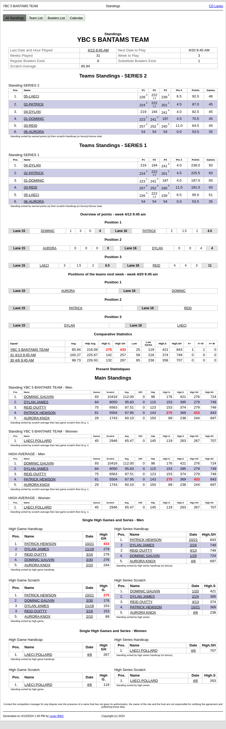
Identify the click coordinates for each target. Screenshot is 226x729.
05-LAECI (31, 96)
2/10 (89, 565)
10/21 (89, 544)
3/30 (89, 560)
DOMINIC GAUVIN (39, 397)
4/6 (193, 561)
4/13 (193, 550)
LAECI (44, 265)
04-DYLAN (32, 112)
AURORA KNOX (37, 418)
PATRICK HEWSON (39, 413)
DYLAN (157, 248)
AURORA (49, 248)
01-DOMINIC (34, 119)
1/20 (193, 556)
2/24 (193, 545)
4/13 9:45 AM (98, 50)
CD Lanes (216, 6)
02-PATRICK (34, 104)
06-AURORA (34, 132)
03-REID (30, 126)
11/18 (89, 549)
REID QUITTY (35, 407)
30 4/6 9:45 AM (22, 360)
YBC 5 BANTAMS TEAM (29, 350)
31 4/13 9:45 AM (23, 355)
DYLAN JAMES (36, 402)
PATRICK (149, 231)
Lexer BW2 (56, 716)
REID (156, 265)
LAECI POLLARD (37, 441)
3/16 (89, 554)
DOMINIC (48, 231)
